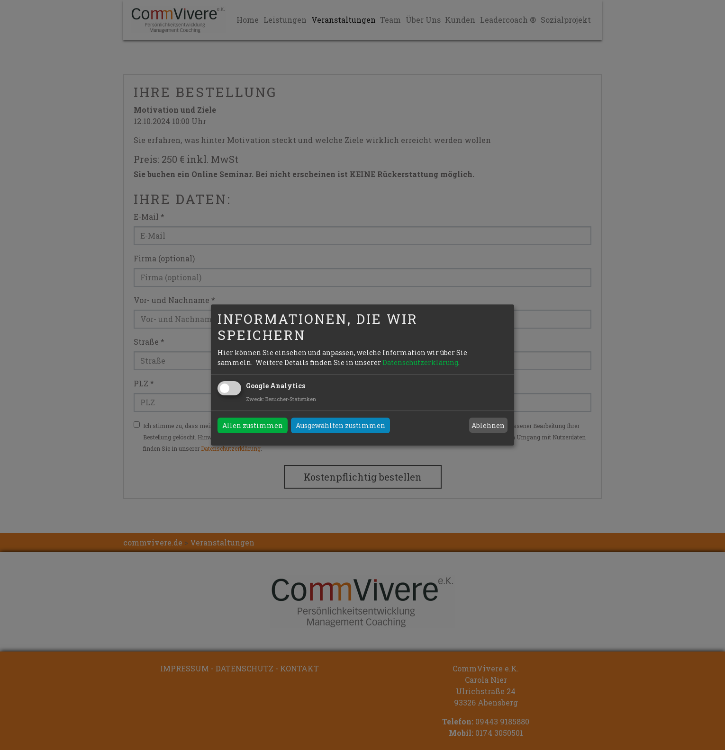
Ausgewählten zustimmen (340, 425)
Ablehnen (488, 425)
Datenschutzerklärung (420, 362)
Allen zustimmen (252, 425)
